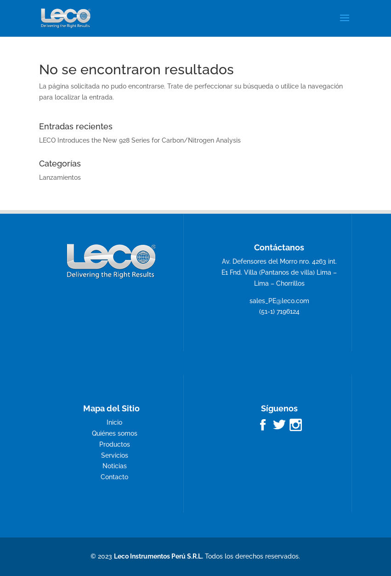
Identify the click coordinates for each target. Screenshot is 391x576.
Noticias (114, 466)
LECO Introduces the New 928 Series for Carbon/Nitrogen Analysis (140, 140)
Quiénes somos (114, 433)
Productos (114, 444)
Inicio (114, 422)
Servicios (114, 455)
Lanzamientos (60, 177)
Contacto (114, 477)
